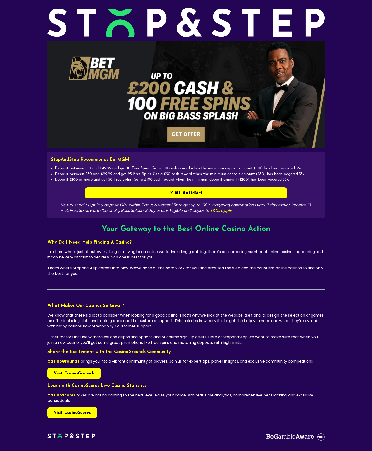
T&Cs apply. (221, 210)
